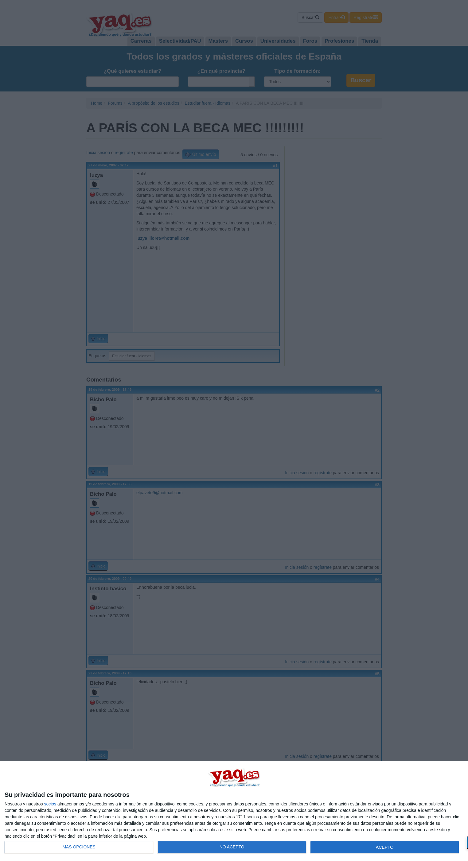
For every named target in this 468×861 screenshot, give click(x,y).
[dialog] (234, 811)
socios (50, 804)
